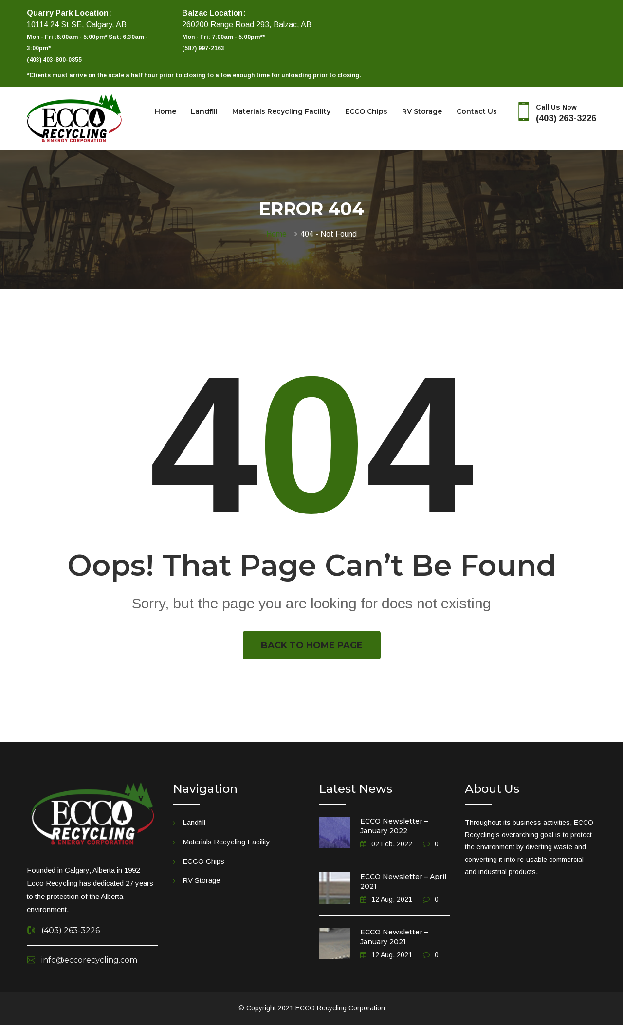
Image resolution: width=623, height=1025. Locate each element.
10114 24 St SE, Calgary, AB (77, 24)
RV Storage (422, 111)
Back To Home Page (312, 645)
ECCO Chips (366, 111)
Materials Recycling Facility (281, 111)
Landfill (204, 111)
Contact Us (477, 111)
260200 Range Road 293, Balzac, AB (247, 24)
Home (165, 111)
